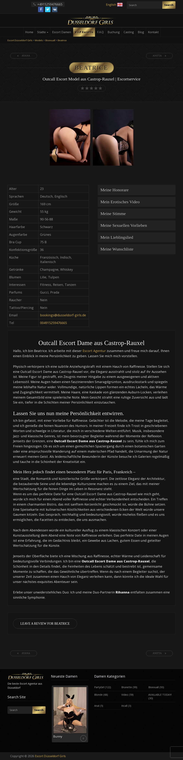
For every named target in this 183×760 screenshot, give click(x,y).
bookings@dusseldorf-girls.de (63, 315)
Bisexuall (153, 687)
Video (124, 694)
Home (29, 32)
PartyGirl (99, 687)
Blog (141, 32)
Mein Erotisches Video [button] (120, 202)
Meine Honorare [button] (114, 190)
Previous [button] (50, 715)
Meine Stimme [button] (113, 213)
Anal (96, 705)
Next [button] (88, 715)
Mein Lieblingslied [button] (116, 237)
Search (169, 5)
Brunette (126, 687)
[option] (70, 138)
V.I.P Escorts (84, 32)
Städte (42, 32)
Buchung (114, 32)
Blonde (98, 694)
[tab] (136, 190)
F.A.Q (100, 32)
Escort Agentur (94, 351)
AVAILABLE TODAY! (160, 694)
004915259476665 (53, 323)
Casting (129, 32)
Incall (124, 705)
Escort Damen (61, 32)
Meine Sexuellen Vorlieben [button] (123, 225)
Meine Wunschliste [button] (116, 249)
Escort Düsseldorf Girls (50, 756)
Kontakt (153, 32)
